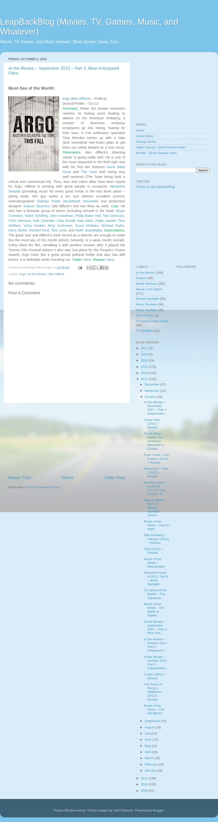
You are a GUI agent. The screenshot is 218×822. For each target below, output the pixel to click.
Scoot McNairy (86, 225)
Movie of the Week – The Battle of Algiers (154, 609)
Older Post (115, 477)
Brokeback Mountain (80, 201)
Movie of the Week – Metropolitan (154, 562)
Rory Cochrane (60, 225)
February (151, 764)
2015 (145, 360)
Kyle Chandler (44, 221)
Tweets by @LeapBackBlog (155, 186)
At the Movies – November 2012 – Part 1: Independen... (155, 407)
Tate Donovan (113, 216)
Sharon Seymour (36, 206)
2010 (145, 784)
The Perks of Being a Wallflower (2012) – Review (153, 692)
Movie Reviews (146, 283)
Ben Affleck (80, 98)
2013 (145, 373)
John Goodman (62, 216)
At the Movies (37, 274)
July (148, 733)
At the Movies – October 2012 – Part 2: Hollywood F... (156, 645)
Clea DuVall (66, 221)
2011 (145, 778)
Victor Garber (34, 225)
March (149, 758)
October (151, 397)
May (148, 746)
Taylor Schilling (36, 216)
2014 (145, 367)
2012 (145, 379)
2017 (145, 348)
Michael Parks (112, 225)
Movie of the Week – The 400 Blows (154, 709)
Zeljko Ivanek (105, 221)
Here (87, 259)
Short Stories (145, 315)
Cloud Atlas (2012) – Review (152, 423)
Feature (141, 278)
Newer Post (19, 477)
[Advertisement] (67, 439)
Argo (66, 98)
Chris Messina (19, 221)
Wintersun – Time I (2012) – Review (156, 472)
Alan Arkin (85, 221)
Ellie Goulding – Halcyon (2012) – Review (156, 538)
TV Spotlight (144, 330)
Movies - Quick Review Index (156, 153)
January (151, 770)
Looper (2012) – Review (155, 676)
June (148, 739)
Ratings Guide (146, 141)
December (152, 384)
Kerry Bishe (17, 230)
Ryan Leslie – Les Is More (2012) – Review (156, 458)
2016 (145, 354)
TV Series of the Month (152, 321)
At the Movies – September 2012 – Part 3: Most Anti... (155, 627)
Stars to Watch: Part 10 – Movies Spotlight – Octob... (154, 507)
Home (68, 477)
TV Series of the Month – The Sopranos (155, 593)
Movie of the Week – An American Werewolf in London (154, 441)
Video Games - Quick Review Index (161, 147)
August (150, 727)
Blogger (158, 810)
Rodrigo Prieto (49, 201)
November (152, 390)
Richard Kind (39, 230)
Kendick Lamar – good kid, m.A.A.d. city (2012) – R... (156, 488)
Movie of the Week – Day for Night (156, 525)
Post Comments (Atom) (44, 487)
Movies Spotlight (147, 298)
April (148, 752)
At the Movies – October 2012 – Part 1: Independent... (156, 662)
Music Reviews (146, 304)
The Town (89, 172)
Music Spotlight (147, 310)
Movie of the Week (149, 289)
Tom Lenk (58, 230)
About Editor (144, 136)
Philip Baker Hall (88, 216)
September (153, 721)
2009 (145, 790)
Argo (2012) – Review (153, 550)
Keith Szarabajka (88, 230)
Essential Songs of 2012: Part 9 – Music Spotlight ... (156, 578)
